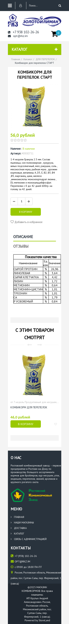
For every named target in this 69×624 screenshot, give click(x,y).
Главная (17, 517)
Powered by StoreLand (37, 620)
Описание (23, 236)
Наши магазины (22, 522)
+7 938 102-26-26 (23, 32)
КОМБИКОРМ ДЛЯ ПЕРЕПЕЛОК (28, 407)
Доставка (19, 528)
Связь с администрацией (29, 539)
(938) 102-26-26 (24, 556)
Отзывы (21, 246)
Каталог (17, 533)
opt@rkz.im (18, 36)
